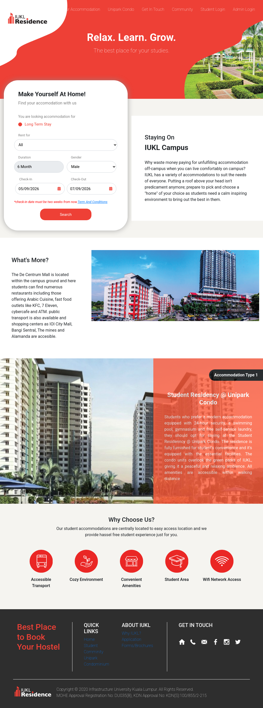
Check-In (25, 179)
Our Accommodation (81, 9)
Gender (76, 157)
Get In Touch (153, 9)
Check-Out (78, 179)
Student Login (213, 9)
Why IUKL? (131, 633)
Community (182, 9)
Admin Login (244, 9)
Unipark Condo (121, 9)
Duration (24, 157)
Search (66, 214)
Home (89, 639)
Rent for (24, 135)
